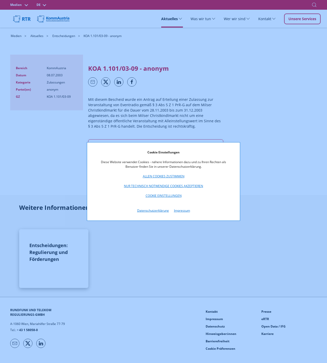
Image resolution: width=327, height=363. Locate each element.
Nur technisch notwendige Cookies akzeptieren (163, 186)
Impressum (182, 210)
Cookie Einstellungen (164, 195)
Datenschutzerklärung (153, 210)
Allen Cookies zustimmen (163, 176)
